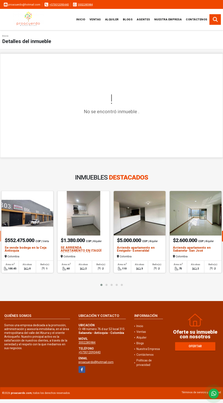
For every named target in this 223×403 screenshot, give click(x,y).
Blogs (128, 19)
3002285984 (85, 4)
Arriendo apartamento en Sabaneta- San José (192, 249)
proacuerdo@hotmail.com (96, 362)
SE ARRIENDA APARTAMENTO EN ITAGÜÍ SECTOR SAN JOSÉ (81, 250)
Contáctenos (196, 19)
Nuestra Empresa (168, 19)
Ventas (95, 19)
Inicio (80, 19)
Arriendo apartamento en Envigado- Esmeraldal (136, 249)
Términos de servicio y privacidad (201, 392)
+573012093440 (59, 4)
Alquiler (112, 19)
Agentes (143, 19)
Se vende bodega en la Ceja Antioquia (25, 249)
